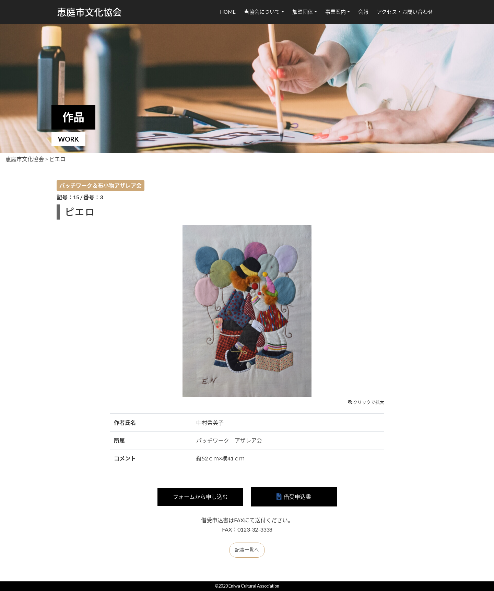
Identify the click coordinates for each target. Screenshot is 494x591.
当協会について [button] (262, 12)
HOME (228, 12)
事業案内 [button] (335, 12)
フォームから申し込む (200, 496)
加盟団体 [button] (302, 12)
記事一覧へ (247, 550)
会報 (363, 12)
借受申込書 (297, 496)
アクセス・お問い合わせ (405, 12)
